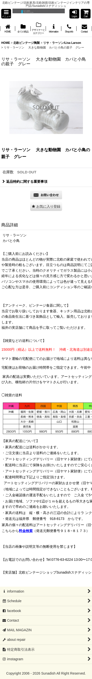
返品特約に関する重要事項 (24, 181)
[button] (6, 13)
